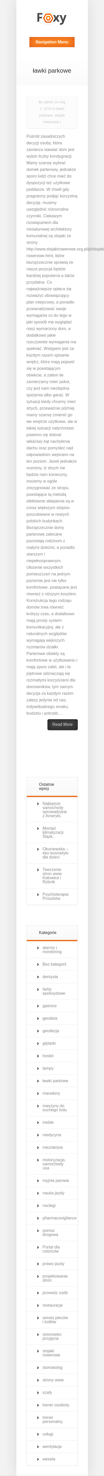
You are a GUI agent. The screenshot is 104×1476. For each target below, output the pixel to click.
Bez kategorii (54, 964)
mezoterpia (53, 1147)
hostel (48, 1056)
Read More (62, 724)
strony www (53, 1380)
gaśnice (50, 1006)
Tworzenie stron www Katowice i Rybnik (52, 875)
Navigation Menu (52, 42)
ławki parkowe (55, 1081)
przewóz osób (55, 1293)
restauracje (53, 1305)
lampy (48, 1068)
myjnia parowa (56, 1180)
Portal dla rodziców (51, 1249)
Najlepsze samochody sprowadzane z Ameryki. (55, 809)
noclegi (49, 1205)
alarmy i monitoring (52, 949)
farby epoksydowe (54, 991)
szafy (47, 1392)
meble (48, 1122)
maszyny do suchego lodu (55, 1108)
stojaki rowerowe (51, 1353)
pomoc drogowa (50, 1232)
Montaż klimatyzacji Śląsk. (53, 832)
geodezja (51, 1031)
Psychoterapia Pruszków (55, 896)
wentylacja (52, 1446)
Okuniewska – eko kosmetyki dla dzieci (55, 853)
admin (49, 102)
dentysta (50, 977)
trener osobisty (56, 1405)
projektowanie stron (55, 1278)
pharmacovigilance (60, 1218)
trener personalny (53, 1419)
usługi (48, 1434)
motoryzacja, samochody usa (54, 1164)
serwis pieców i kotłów (55, 1320)
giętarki (49, 1043)
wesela (49, 1459)
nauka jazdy (53, 1193)
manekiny (51, 1093)
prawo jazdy (53, 1263)
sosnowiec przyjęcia (52, 1336)
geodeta (50, 1018)
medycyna (52, 1135)
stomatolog (53, 1367)
